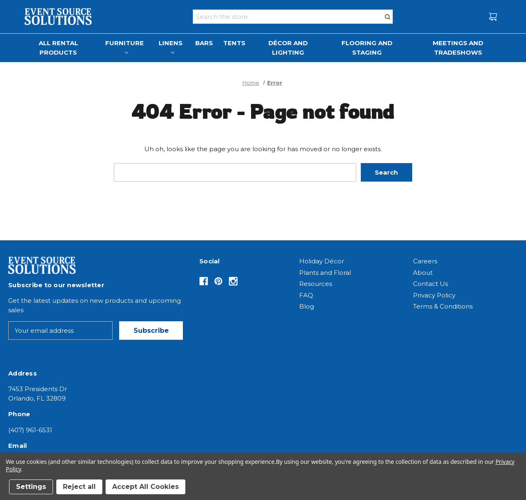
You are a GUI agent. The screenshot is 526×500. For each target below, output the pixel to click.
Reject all (79, 487)
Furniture (124, 46)
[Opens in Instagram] (233, 281)
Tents (234, 43)
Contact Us (430, 284)
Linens (170, 46)
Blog (306, 306)
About (423, 272)
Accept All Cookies (145, 487)
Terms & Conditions (443, 306)
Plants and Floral (325, 272)
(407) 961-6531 (30, 430)
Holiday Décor (321, 261)
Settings (31, 487)
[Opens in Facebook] (203, 281)
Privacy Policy (434, 295)
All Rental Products (58, 47)
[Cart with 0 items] (492, 16)
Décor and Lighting (288, 47)
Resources (315, 284)
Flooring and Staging (366, 47)
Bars (204, 43)
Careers (425, 261)
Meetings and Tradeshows (458, 47)
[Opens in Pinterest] (218, 281)
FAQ (306, 295)
